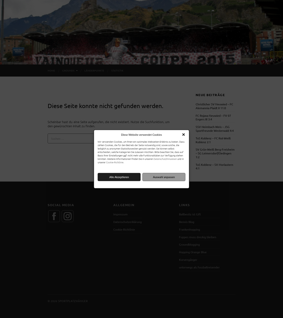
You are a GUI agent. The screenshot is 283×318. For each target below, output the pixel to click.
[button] (183, 134)
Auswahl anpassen (164, 177)
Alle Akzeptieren (119, 177)
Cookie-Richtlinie (114, 162)
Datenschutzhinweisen (165, 158)
